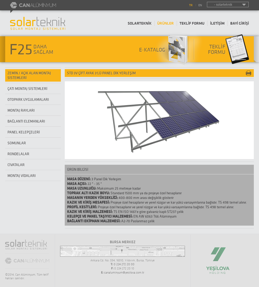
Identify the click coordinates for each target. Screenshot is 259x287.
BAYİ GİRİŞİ (239, 23)
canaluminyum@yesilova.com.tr (124, 272)
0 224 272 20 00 (124, 264)
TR (191, 5)
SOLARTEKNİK (140, 23)
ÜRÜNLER (165, 23)
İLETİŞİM (217, 23)
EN (200, 5)
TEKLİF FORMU (191, 23)
